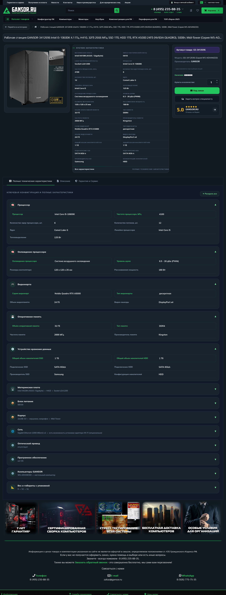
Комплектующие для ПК (121, 19)
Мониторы (84, 19)
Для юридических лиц (110, 3)
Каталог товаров (19, 19)
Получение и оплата (37, 3)
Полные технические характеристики (30, 181)
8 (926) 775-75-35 (186, 579)
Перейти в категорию (16, 27)
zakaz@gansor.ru (113, 579)
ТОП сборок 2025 (172, 19)
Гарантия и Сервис (86, 181)
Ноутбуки (99, 19)
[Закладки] (197, 10)
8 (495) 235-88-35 (129, 558)
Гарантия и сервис (15, 3)
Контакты (67, 3)
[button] (167, 9)
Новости (55, 3)
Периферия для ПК (149, 19)
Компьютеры (66, 19)
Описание (63, 181)
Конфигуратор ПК (46, 19)
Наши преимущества (86, 3)
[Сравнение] (191, 10)
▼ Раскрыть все (209, 194)
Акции (128, 3)
